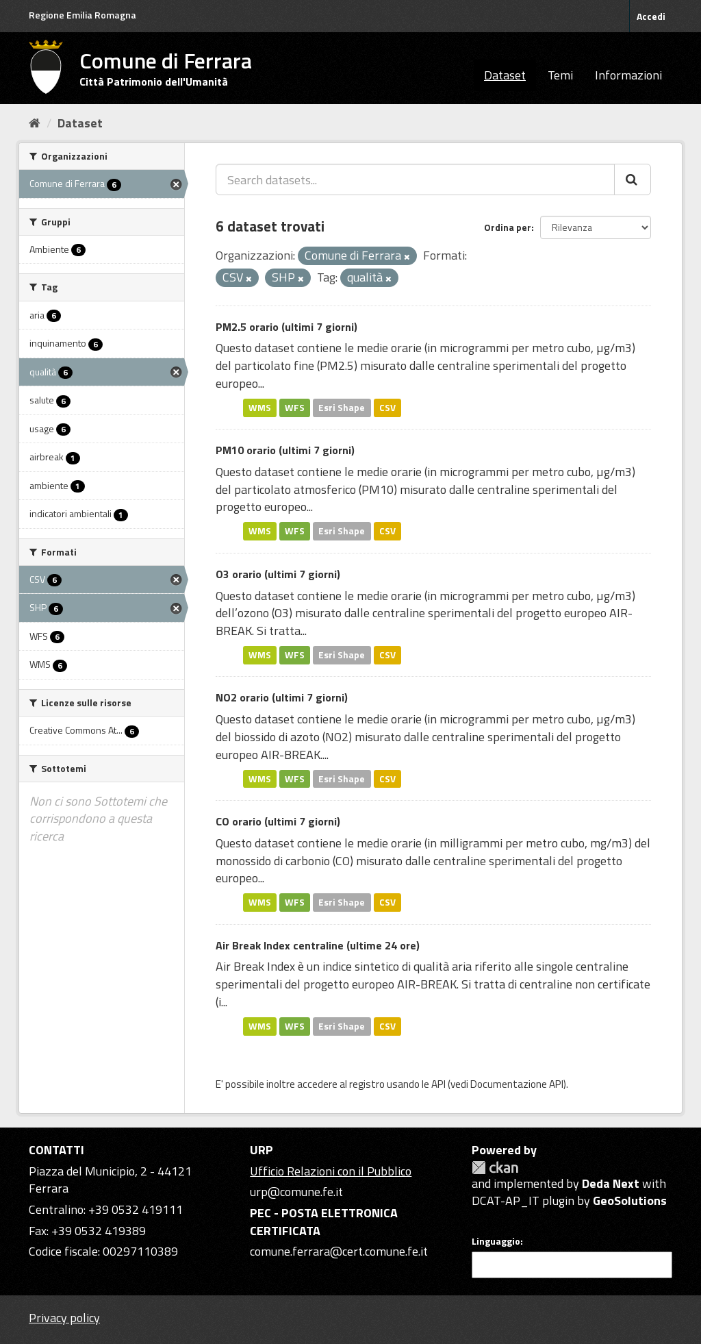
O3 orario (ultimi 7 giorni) (278, 574)
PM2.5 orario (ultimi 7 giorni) (286, 327)
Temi (560, 75)
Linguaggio (496, 1241)
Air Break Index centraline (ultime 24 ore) (318, 945)
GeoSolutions (630, 1200)
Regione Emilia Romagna (82, 15)
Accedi (651, 16)
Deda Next (610, 1183)
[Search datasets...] (415, 179)
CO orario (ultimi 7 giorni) (278, 821)
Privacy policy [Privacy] (64, 1317)
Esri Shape (341, 407)
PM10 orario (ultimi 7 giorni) (285, 450)
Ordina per (507, 227)
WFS (295, 407)
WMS (259, 407)
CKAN (495, 1167)
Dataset (505, 75)
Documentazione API (516, 1084)
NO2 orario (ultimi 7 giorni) (282, 697)
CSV (387, 407)
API (438, 1084)
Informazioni (628, 75)
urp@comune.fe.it (296, 1191)
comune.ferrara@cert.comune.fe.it (339, 1251)
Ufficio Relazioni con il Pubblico (330, 1171)
